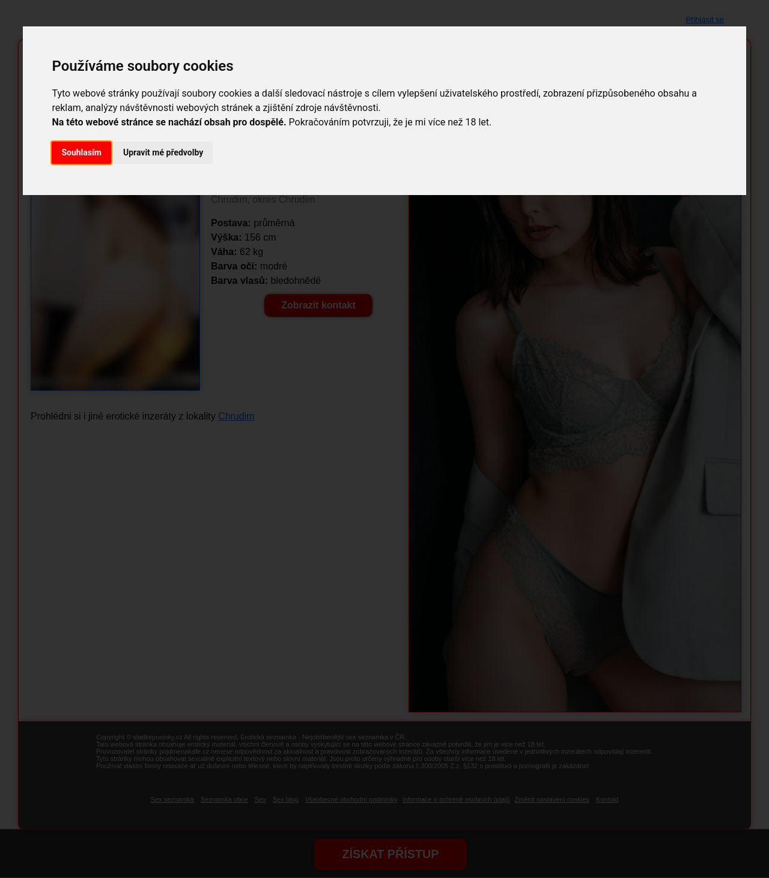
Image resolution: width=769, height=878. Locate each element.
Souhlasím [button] (81, 152)
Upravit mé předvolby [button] (163, 152)
